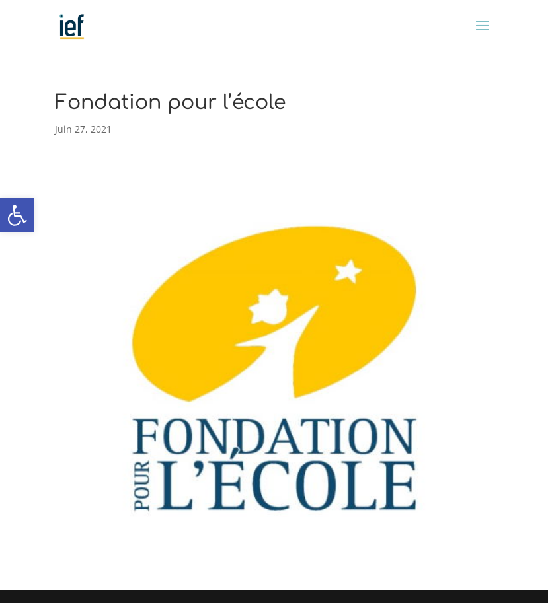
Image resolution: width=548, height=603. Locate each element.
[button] (17, 215)
